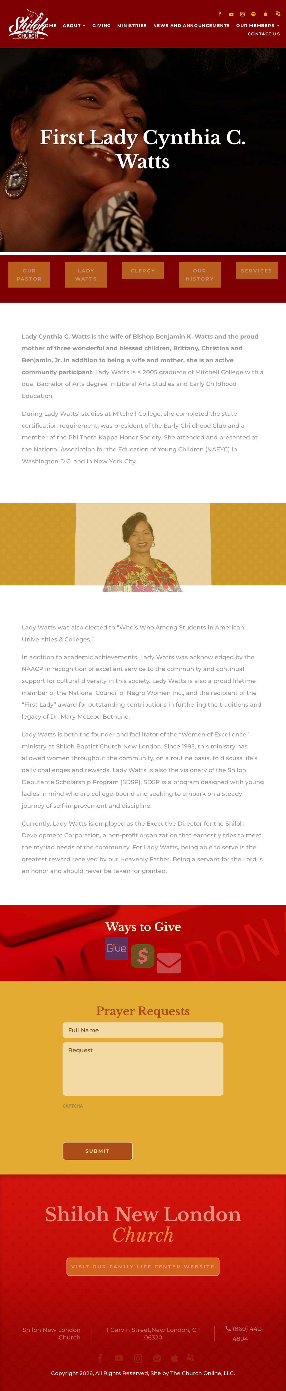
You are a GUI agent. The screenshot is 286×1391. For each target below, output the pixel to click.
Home (49, 26)
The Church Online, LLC (202, 1373)
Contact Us (264, 34)
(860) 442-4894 (248, 1335)
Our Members (255, 26)
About (72, 26)
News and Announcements (191, 26)
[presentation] (103, 1124)
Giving (101, 26)
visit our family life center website (143, 1268)
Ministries (132, 26)
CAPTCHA (69, 1106)
